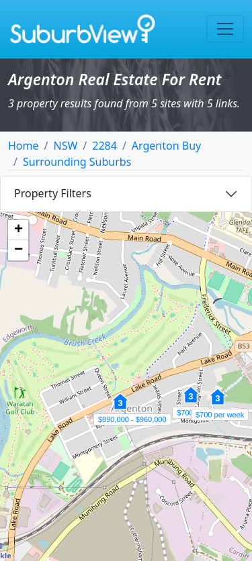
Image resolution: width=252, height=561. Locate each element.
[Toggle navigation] (225, 28)
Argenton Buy (166, 145)
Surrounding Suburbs (77, 161)
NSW (65, 145)
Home (23, 145)
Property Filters (52, 193)
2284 (104, 145)
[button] (120, 408)
